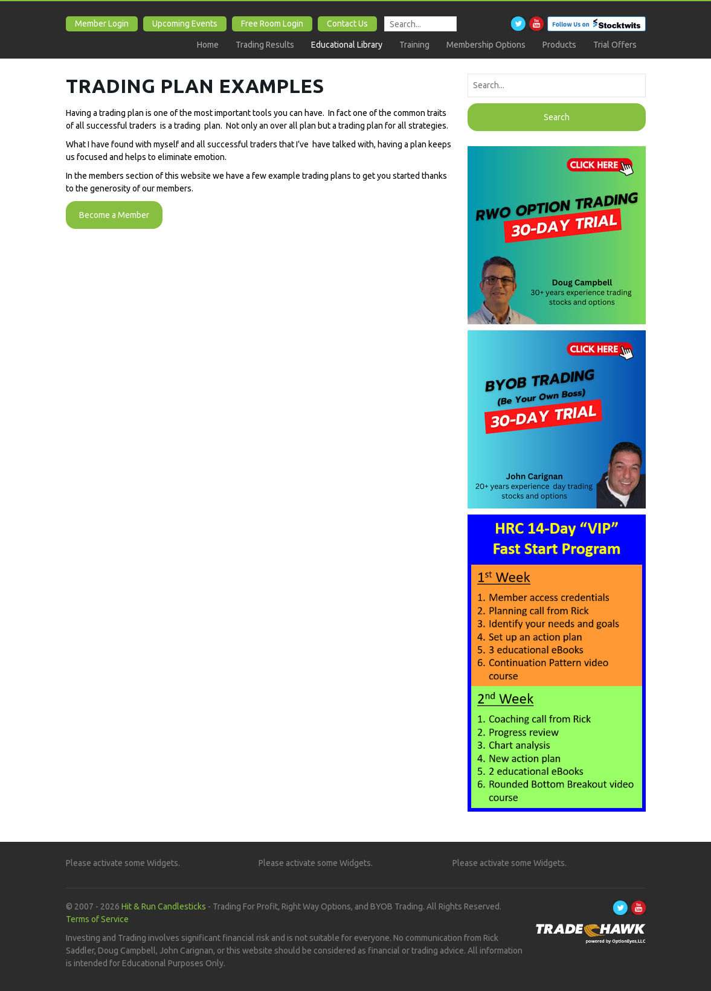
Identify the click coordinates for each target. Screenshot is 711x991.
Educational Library (346, 45)
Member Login (102, 23)
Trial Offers (615, 45)
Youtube (536, 23)
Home (208, 45)
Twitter (518, 23)
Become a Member (114, 215)
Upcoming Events (184, 23)
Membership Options (486, 45)
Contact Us (347, 23)
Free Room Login (272, 23)
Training (414, 45)
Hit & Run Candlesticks (163, 906)
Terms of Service (97, 919)
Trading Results (265, 45)
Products (559, 45)
